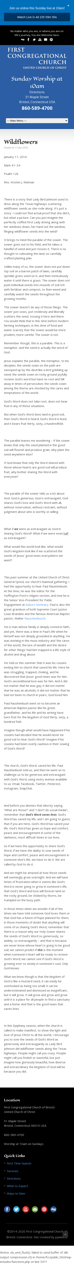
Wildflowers (20, 142)
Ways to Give (16, 1193)
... (37, 17)
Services (12, 1171)
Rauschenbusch (34, 618)
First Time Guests (19, 1163)
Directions (37, 92)
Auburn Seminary (37, 605)
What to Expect (17, 1186)
